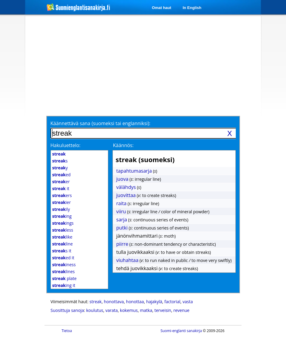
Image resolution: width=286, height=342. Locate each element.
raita (121, 203)
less (62, 230)
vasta (188, 301)
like (62, 237)
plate (64, 278)
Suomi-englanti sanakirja (181, 330)
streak (96, 301)
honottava (114, 301)
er (61, 181)
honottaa (135, 301)
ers (62, 195)
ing (62, 216)
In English (192, 7)
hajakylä (154, 301)
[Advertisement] (138, 65)
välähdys (126, 187)
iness (64, 264)
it (60, 188)
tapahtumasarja (134, 171)
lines (63, 271)
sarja (121, 219)
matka (146, 310)
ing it (63, 285)
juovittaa (126, 195)
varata (112, 310)
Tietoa (67, 330)
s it (62, 251)
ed (61, 174)
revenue (181, 310)
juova (122, 179)
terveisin (162, 310)
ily (61, 209)
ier (61, 202)
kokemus (129, 310)
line (62, 244)
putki (122, 227)
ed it (63, 257)
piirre (122, 244)
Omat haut (161, 7)
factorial (172, 301)
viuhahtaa (127, 260)
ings (63, 223)
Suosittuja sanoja (67, 310)
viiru (121, 211)
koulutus (94, 310)
